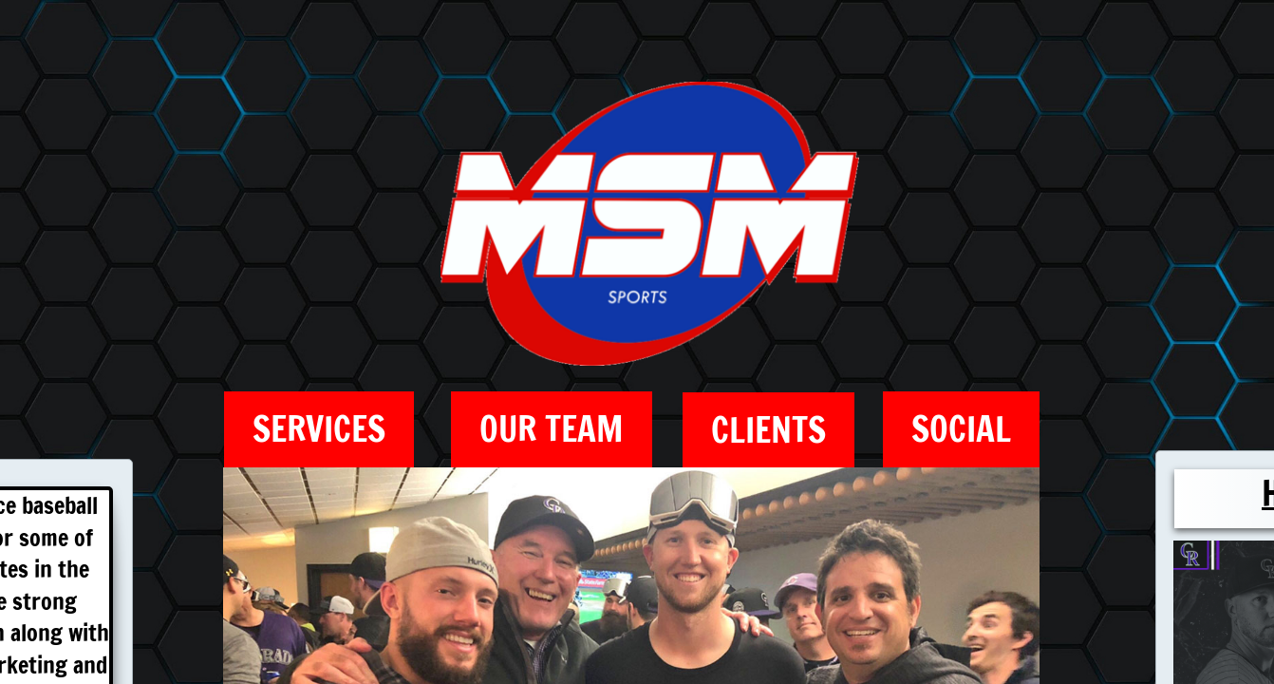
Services (319, 429)
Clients (768, 430)
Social (961, 429)
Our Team (551, 429)
